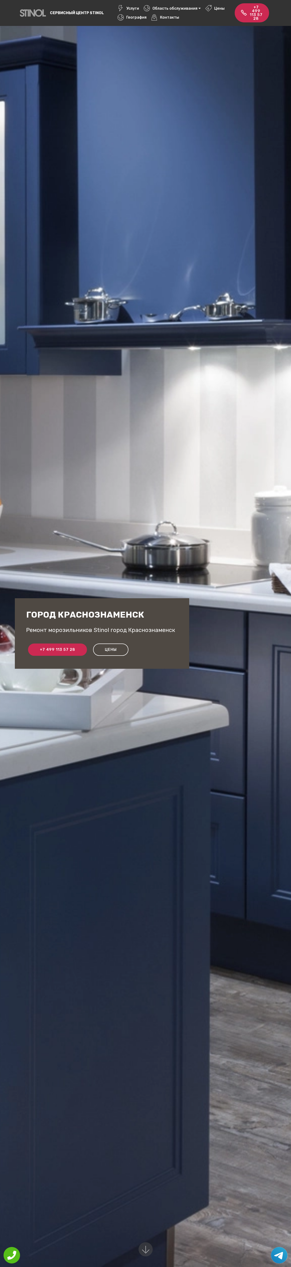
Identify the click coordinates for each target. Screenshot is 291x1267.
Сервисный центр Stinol (77, 13)
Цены (214, 8)
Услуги (128, 8)
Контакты (165, 17)
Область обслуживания (170, 8)
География (132, 17)
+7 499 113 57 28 (251, 13)
